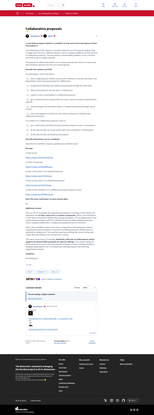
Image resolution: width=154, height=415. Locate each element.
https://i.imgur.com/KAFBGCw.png (39, 194)
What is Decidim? (126, 364)
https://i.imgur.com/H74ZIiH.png (39, 176)
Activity (102, 364)
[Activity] (124, 5)
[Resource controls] (96, 36)
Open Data (104, 372)
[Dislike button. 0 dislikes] (94, 333)
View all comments (35, 298)
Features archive (71, 13)
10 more (59, 279)
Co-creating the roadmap (48, 13)
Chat (60, 391)
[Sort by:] (89, 287)
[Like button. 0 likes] (91, 333)
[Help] (103, 5)
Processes (29, 13)
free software (30, 412)
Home (61, 364)
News (61, 379)
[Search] (56, 5)
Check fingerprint (92, 342)
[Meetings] (115, 5)
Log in (81, 368)
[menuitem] (68, 364)
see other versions (60, 343)
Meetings (103, 368)
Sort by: (77, 287)
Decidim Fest (63, 387)
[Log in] (136, 5)
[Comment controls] (95, 306)
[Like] (30, 271)
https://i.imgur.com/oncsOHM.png (39, 157)
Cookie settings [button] (36, 400)
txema (49, 279)
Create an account (86, 364)
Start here (62, 367)
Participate (63, 371)
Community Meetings (67, 383)
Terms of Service (20, 400)
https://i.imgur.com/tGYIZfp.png (38, 185)
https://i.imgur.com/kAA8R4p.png (39, 167)
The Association (65, 375)
